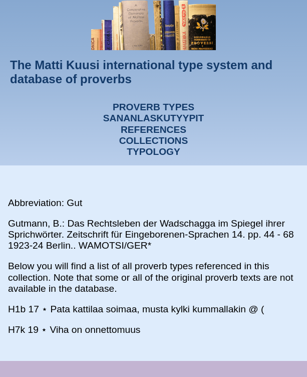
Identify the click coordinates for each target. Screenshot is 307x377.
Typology (153, 151)
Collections (153, 140)
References (153, 129)
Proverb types (153, 107)
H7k (16, 329)
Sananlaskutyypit (153, 118)
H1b (17, 309)
